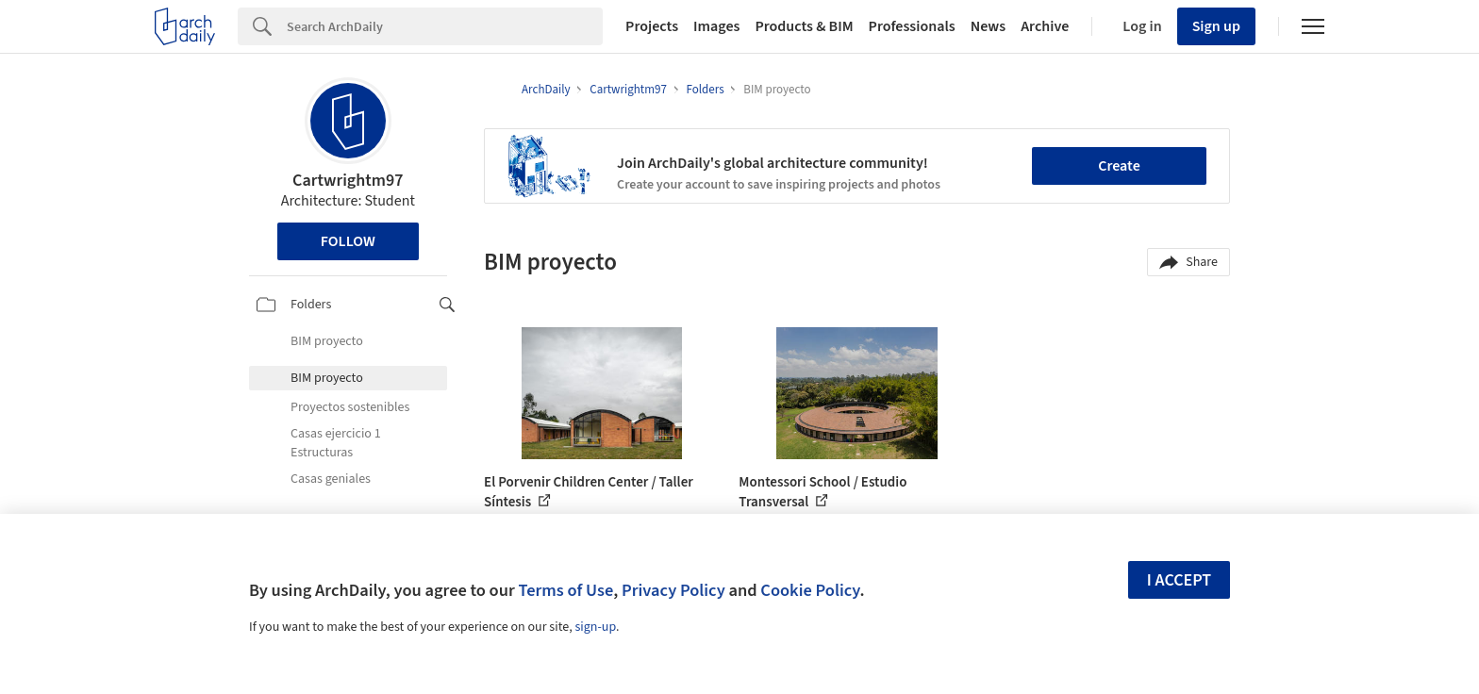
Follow (348, 241)
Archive (1045, 26)
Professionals (912, 26)
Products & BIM (804, 26)
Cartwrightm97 (347, 180)
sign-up (595, 627)
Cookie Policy (809, 590)
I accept (1179, 580)
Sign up (1216, 26)
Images (716, 26)
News (988, 26)
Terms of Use (565, 590)
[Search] (445, 26)
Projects (651, 26)
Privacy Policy (673, 590)
